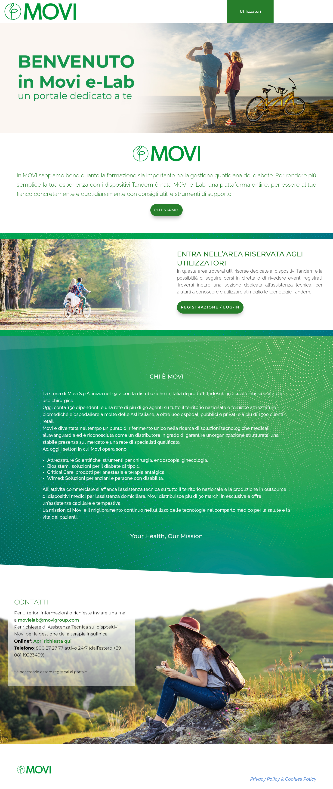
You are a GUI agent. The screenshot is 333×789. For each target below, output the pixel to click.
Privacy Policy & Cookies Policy (283, 779)
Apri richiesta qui (52, 609)
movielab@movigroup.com (48, 588)
